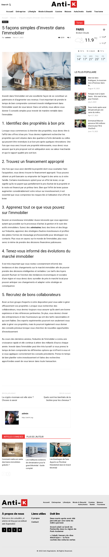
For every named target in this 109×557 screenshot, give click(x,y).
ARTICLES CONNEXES (13, 437)
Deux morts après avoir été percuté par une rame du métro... (97, 109)
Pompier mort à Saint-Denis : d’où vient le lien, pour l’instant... (97, 96)
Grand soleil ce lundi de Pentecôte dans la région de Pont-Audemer (63, 529)
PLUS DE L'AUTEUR (35, 437)
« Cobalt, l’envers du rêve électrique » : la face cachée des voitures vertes (62, 537)
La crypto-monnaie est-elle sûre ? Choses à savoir (18, 398)
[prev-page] (4, 474)
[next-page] (8, 474)
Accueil (5, 18)
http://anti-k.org (27, 417)
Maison (13, 18)
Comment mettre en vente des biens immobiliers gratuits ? (12, 462)
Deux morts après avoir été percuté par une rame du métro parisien (62, 520)
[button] (6, 4)
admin (8, 37)
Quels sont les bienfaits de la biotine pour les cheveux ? (57, 398)
